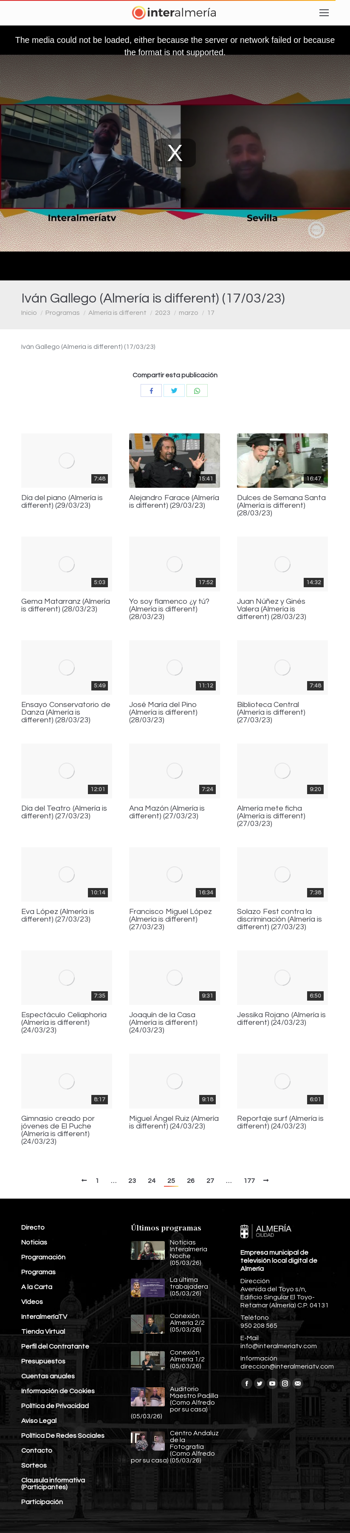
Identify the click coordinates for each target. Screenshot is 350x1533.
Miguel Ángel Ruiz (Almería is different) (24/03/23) (174, 1122)
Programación (43, 1257)
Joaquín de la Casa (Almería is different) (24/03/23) (163, 1022)
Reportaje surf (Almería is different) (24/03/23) (280, 1122)
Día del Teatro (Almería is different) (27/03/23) (64, 812)
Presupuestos (43, 1361)
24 (151, 1180)
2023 (162, 312)
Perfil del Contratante (55, 1346)
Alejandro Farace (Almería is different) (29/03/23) (174, 501)
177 (249, 1180)
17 (211, 312)
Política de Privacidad (55, 1406)
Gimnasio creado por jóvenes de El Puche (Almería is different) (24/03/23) (58, 1130)
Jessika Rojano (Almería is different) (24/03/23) (281, 1019)
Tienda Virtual (43, 1331)
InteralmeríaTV (44, 1316)
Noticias (34, 1242)
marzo (188, 312)
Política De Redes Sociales (62, 1435)
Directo (33, 1227)
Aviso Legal (38, 1420)
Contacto (36, 1450)
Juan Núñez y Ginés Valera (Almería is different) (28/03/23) (271, 609)
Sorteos (34, 1465)
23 (132, 1180)
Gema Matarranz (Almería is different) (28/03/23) (65, 605)
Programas (62, 312)
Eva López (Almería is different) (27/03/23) (57, 915)
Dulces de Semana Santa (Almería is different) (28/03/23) (281, 505)
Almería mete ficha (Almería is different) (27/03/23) (271, 816)
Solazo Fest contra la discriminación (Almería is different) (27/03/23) (279, 919)
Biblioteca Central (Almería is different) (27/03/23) (271, 712)
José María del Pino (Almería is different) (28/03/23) (163, 712)
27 (210, 1180)
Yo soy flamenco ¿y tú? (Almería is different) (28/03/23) (169, 609)
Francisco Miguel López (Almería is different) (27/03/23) (170, 919)
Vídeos (32, 1301)
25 (171, 1180)
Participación (42, 1502)
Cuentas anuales (48, 1376)
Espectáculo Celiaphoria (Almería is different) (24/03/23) (64, 1022)
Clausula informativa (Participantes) (53, 1484)
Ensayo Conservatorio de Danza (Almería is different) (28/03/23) (65, 712)
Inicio (29, 312)
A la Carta (36, 1287)
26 (191, 1180)
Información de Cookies (58, 1391)
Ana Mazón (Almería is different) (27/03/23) (167, 812)
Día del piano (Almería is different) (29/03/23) (62, 501)
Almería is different (117, 312)
